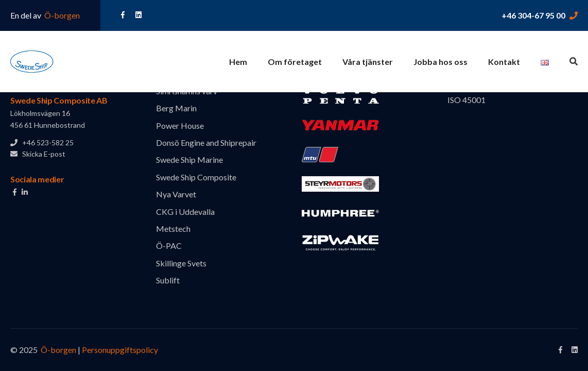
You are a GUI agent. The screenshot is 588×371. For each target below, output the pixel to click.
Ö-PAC (169, 245)
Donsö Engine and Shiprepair (206, 142)
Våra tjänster (367, 61)
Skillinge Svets (181, 263)
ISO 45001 (466, 100)
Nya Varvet (176, 194)
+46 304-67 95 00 (533, 15)
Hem (238, 61)
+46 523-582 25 (42, 142)
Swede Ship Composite (196, 177)
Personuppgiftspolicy (120, 350)
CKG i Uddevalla (185, 211)
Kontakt (504, 61)
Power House (180, 125)
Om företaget (295, 61)
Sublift (168, 280)
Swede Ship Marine (189, 159)
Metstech (173, 228)
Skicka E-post (37, 153)
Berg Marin (176, 108)
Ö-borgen (61, 15)
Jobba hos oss (440, 61)
